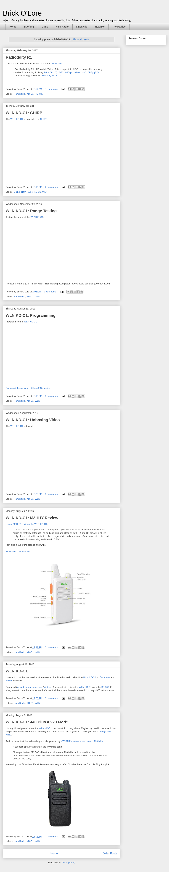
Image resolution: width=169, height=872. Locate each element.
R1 (36, 94)
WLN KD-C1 (58, 63)
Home (12, 26)
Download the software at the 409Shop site (28, 388)
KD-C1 (30, 94)
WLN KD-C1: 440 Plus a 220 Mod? (37, 722)
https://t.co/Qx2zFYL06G (57, 72)
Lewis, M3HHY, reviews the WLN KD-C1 (26, 524)
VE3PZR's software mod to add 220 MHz (82, 741)
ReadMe (100, 26)
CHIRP (43, 119)
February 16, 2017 (51, 75)
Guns (45, 26)
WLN (41, 94)
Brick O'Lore (22, 13)
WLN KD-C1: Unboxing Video (33, 420)
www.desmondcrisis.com (29, 687)
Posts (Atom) (68, 862)
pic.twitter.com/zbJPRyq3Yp (84, 72)
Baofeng (29, 26)
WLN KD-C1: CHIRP (24, 113)
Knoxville (81, 26)
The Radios (119, 26)
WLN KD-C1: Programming (31, 315)
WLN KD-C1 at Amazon (18, 551)
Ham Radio (62, 26)
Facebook (105, 677)
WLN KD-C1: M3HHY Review (32, 518)
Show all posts (81, 39)
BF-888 (105, 687)
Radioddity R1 (19, 57)
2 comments (51, 187)
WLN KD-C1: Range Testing (31, 211)
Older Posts (110, 853)
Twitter (9, 680)
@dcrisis (48, 687)
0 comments (51, 89)
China (17, 192)
